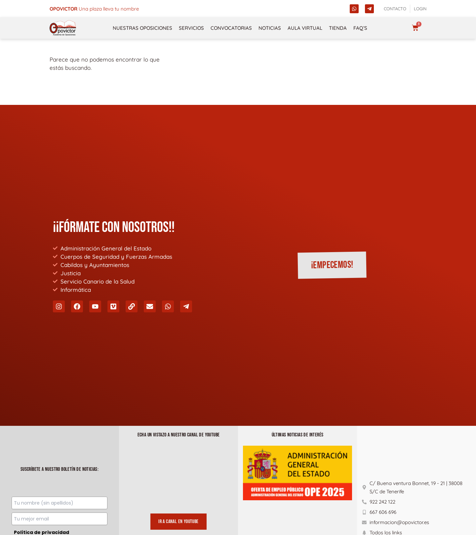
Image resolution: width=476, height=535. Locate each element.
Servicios (191, 28)
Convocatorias (231, 28)
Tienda (338, 28)
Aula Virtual (305, 28)
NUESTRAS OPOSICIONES (142, 28)
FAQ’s (360, 28)
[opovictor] (63, 28)
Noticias (269, 28)
